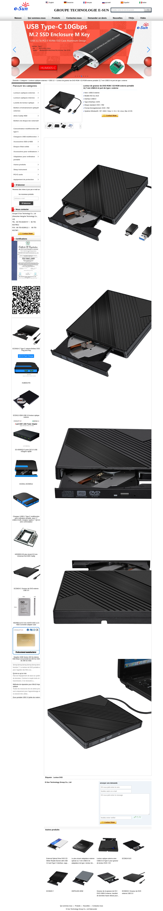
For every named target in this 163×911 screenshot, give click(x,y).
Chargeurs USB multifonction (25, 137)
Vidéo (143, 18)
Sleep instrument (20, 170)
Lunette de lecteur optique (23, 103)
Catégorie (23, 80)
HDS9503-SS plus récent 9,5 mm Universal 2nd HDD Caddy (26, 555)
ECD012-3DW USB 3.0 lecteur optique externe (26, 416)
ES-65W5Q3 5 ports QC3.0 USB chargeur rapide (26, 450)
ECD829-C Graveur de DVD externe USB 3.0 (26, 589)
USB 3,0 (52, 80)
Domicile (16, 80)
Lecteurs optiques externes (38, 80)
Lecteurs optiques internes (24, 98)
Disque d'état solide (21, 147)
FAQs (131, 18)
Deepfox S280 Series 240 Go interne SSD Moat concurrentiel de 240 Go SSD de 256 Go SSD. (26, 659)
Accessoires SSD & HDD (23, 142)
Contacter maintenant (26, 233)
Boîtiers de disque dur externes (25, 121)
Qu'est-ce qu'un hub (19, 675)
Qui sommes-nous (37, 18)
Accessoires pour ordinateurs (25, 152)
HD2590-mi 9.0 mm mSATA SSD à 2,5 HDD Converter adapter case (26, 624)
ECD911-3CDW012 (26, 484)
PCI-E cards (18, 174)
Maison (18, 18)
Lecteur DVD (58, 777)
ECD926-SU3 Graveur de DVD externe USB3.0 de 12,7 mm (33, 664)
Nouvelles (118, 18)
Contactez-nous (74, 18)
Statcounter (93, 909)
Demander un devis (97, 18)
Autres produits (19, 165)
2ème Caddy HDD (20, 116)
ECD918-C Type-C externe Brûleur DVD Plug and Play (26, 349)
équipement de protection (23, 179)
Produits (56, 18)
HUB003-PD (26, 383)
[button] (75, 76)
